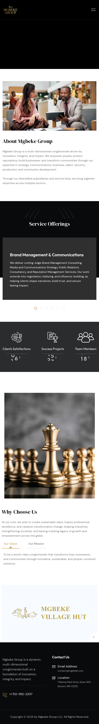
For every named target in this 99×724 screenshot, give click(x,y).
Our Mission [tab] (36, 544)
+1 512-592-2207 (20, 694)
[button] (35, 308)
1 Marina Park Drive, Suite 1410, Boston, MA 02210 (74, 684)
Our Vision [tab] (10, 544)
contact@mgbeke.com (71, 670)
